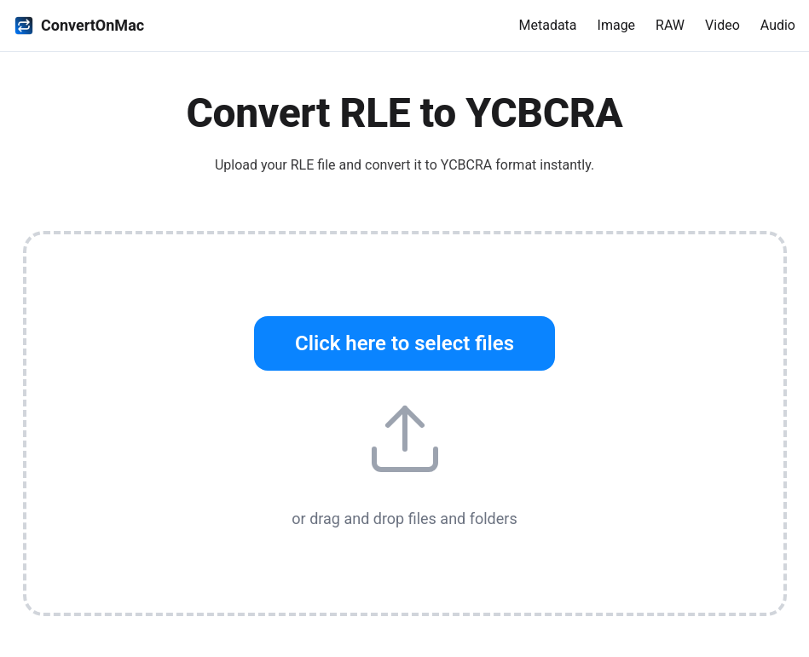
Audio (777, 25)
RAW (670, 25)
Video (722, 25)
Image (617, 25)
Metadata (547, 25)
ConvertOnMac (79, 25)
